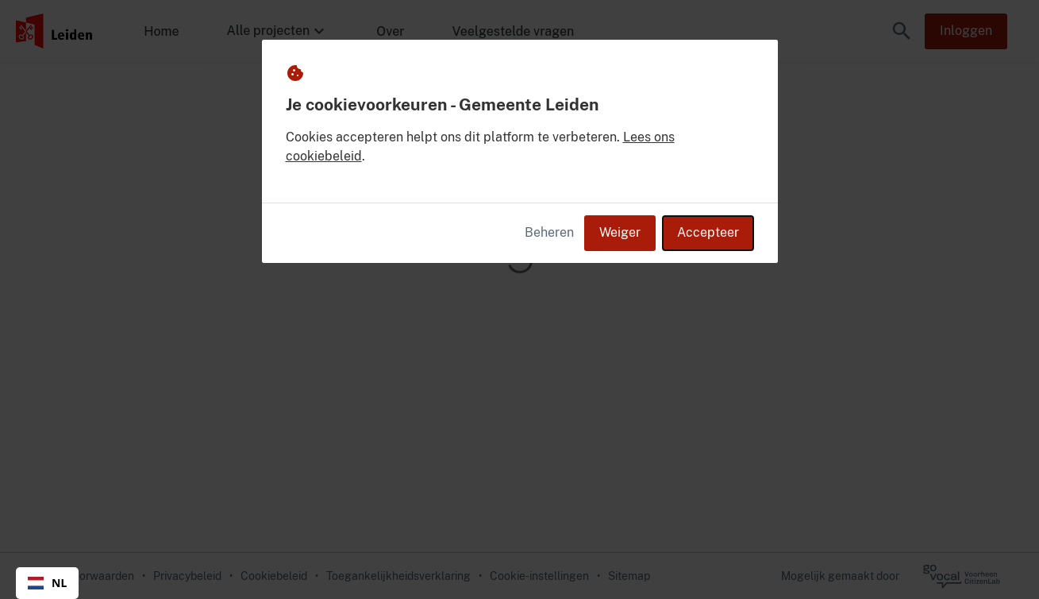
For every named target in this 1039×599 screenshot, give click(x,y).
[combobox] (47, 583)
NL (47, 582)
